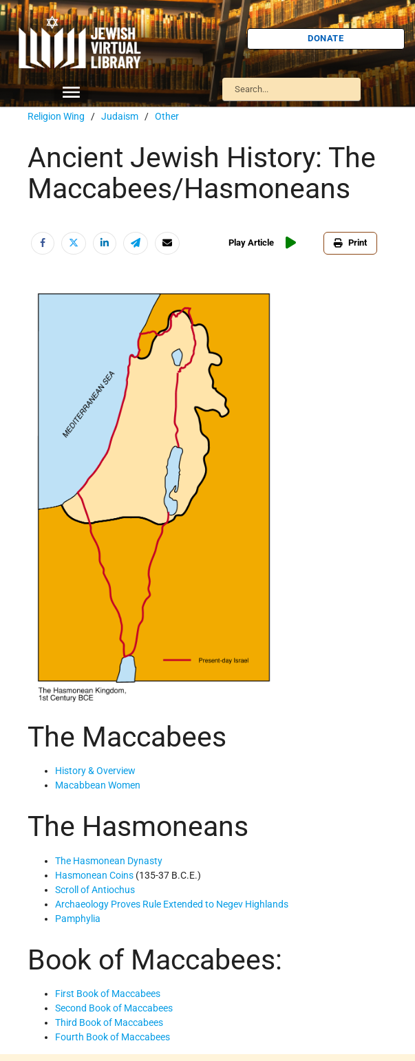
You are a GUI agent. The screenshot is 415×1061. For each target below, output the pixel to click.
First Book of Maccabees (107, 993)
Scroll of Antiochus (95, 889)
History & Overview (95, 770)
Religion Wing (56, 116)
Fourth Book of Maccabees (112, 1036)
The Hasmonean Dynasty (108, 860)
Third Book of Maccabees (109, 1022)
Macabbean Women (97, 785)
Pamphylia (77, 918)
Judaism (119, 116)
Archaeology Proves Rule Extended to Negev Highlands (171, 904)
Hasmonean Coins (94, 875)
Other (167, 116)
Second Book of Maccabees (114, 1008)
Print (350, 242)
